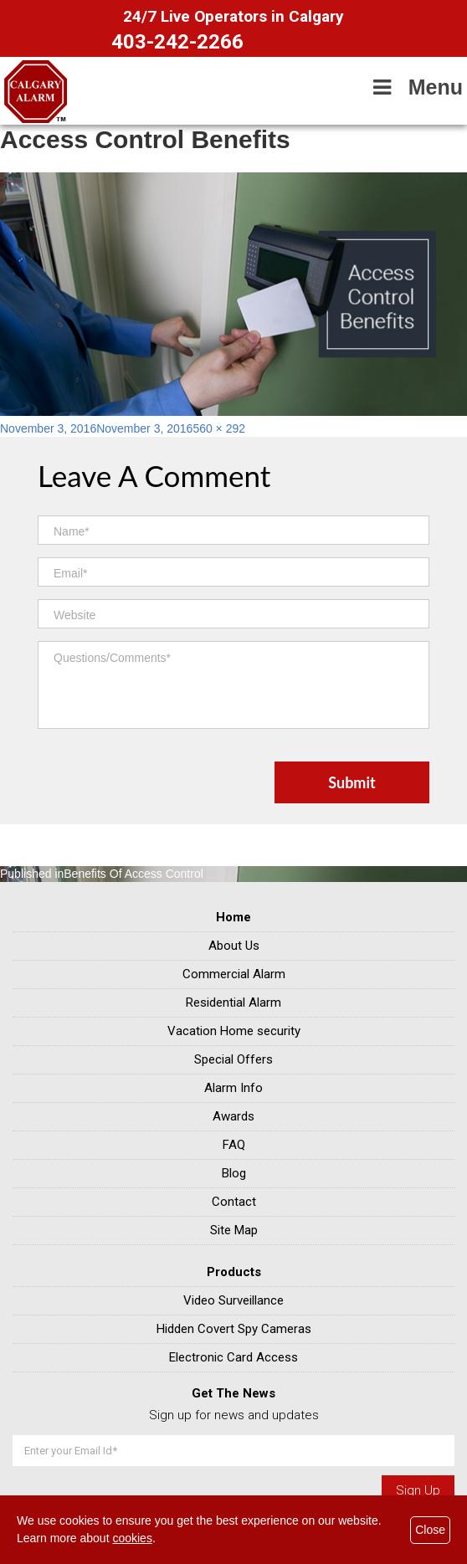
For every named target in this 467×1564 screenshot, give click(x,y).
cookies (131, 1538)
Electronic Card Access (233, 1357)
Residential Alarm (233, 1002)
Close (430, 1529)
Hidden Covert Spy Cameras (234, 1328)
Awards (233, 1116)
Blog (234, 1173)
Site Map (234, 1230)
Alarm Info (233, 1087)
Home (233, 917)
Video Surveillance (233, 1300)
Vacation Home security (233, 1030)
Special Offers (233, 1059)
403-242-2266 (177, 42)
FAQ (234, 1144)
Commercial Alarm (233, 974)
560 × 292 (218, 428)
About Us (233, 945)
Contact (234, 1201)
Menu (415, 87)
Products (234, 1271)
